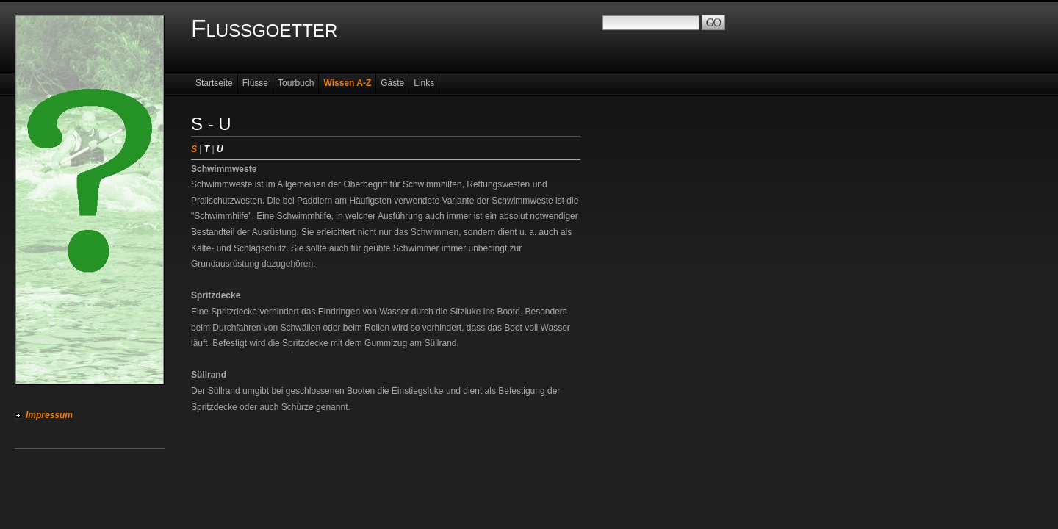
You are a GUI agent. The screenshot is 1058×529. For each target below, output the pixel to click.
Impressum (49, 415)
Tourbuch (296, 83)
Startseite (214, 83)
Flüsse (255, 83)
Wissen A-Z (347, 83)
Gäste (392, 83)
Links (424, 83)
